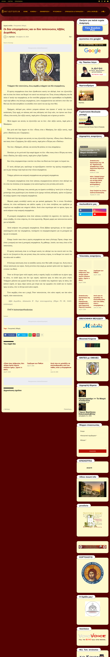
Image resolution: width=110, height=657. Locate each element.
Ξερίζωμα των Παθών (35, 363)
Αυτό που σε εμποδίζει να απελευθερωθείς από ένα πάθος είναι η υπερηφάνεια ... (61, 366)
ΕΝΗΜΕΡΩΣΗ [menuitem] (44, 11)
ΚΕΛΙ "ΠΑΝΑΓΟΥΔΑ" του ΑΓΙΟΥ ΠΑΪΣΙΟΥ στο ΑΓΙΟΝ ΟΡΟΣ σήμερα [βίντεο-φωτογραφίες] (97, 180)
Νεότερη (7, 409)
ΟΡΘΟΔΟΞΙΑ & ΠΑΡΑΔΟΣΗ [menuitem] (74, 11)
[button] (97, 11)
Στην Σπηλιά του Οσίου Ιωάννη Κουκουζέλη (98, 191)
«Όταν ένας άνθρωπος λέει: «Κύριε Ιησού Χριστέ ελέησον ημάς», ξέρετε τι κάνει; (14, 366)
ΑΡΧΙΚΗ (3, 1)
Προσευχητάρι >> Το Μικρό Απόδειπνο (90, 151)
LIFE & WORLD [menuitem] (92, 11)
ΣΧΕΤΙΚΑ (10, 1)
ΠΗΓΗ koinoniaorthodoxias (20, 310)
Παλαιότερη (67, 409)
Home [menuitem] (25, 11)
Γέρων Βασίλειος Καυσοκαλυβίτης (87, 413)
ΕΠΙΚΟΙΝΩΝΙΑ (19, 1)
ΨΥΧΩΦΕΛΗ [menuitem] (57, 11)
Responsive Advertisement (37, 48)
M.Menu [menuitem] (33, 11)
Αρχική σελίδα (8, 25)
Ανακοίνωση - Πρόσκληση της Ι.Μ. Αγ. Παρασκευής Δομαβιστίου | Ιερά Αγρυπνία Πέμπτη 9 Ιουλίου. (97, 165)
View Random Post (92, 28)
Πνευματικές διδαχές (20, 25)
